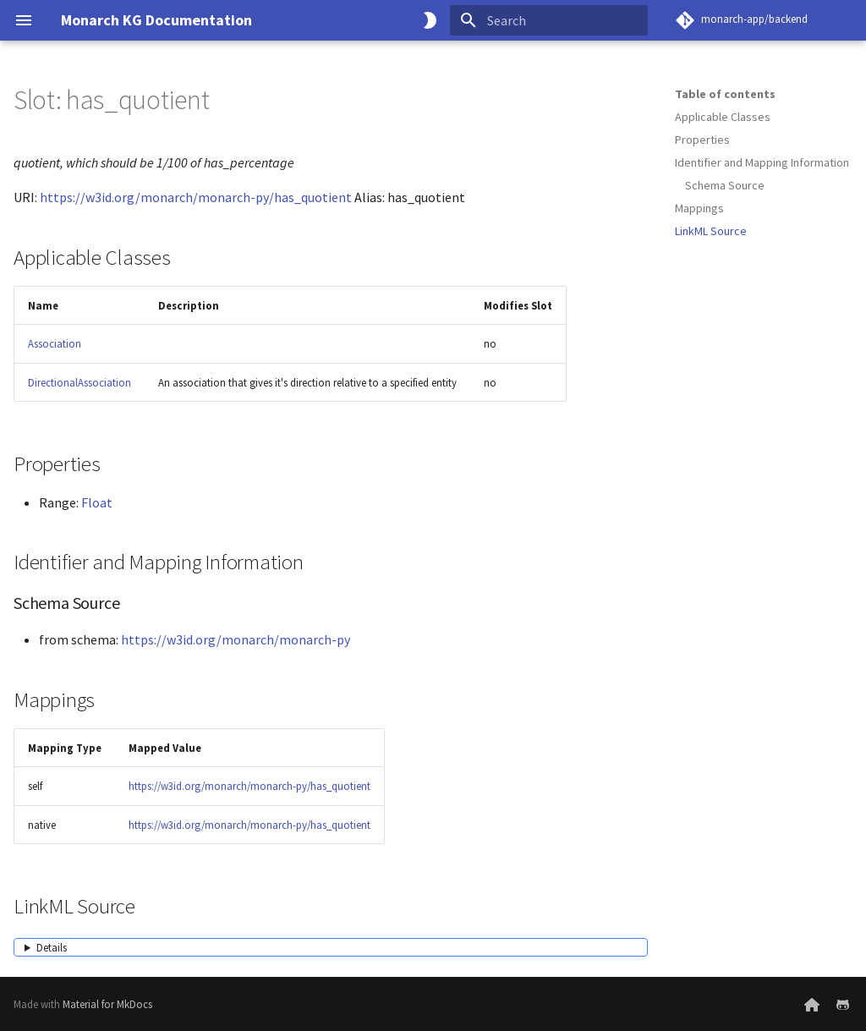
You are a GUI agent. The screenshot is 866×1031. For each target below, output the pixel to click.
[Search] (549, 20)
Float (96, 502)
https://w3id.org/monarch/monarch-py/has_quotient (196, 197)
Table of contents (725, 93)
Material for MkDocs (107, 1004)
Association (54, 343)
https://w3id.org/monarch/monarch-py (235, 639)
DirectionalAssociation (79, 382)
